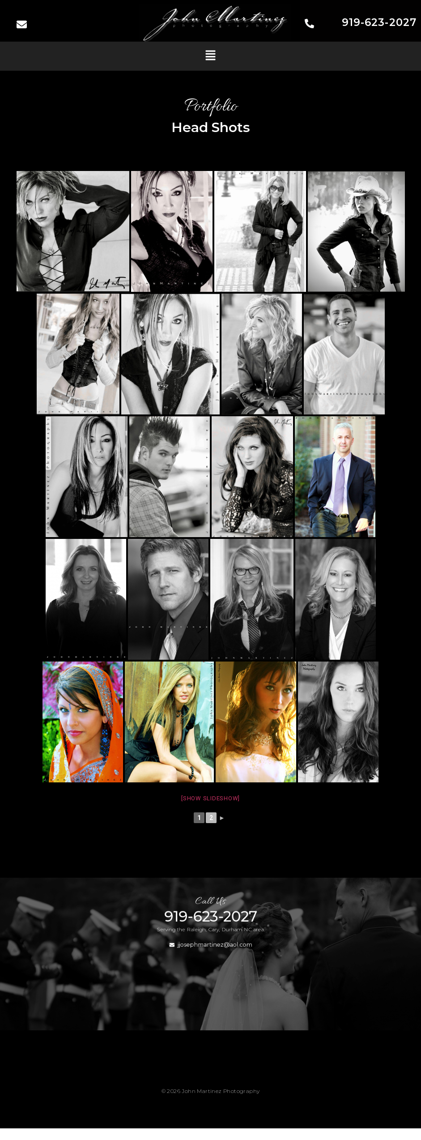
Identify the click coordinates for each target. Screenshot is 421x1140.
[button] (210, 56)
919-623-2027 (379, 22)
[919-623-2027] (309, 24)
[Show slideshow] (210, 798)
